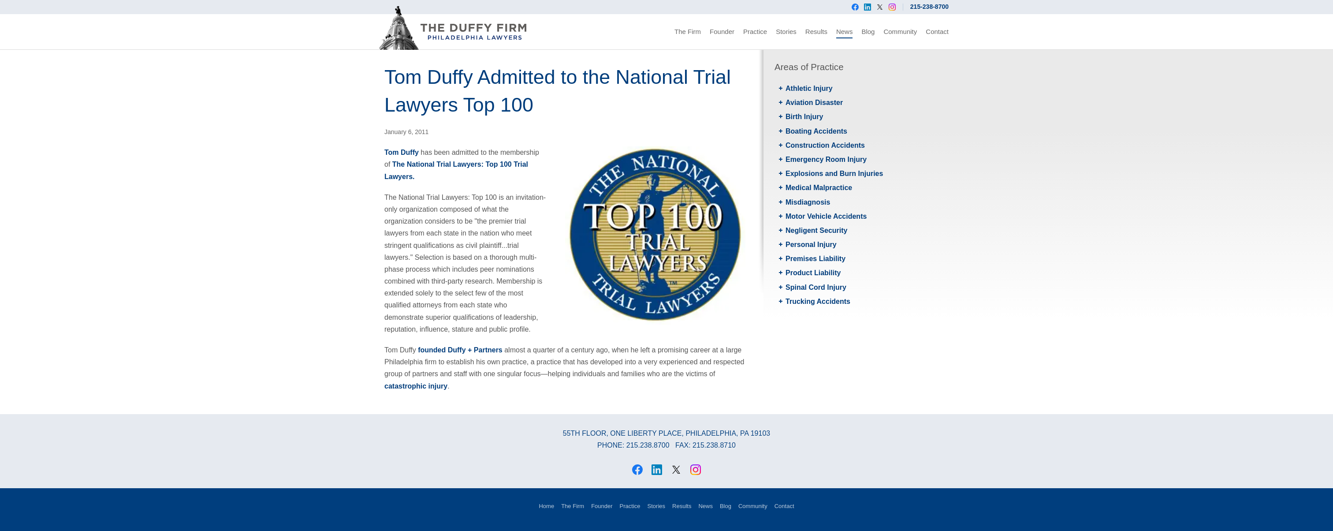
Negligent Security (816, 230)
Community (900, 31)
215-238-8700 (929, 6)
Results (816, 31)
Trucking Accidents (818, 301)
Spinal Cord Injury (816, 287)
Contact (937, 31)
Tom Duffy (401, 152)
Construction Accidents (825, 145)
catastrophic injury (415, 386)
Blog (868, 31)
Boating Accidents (816, 131)
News (844, 31)
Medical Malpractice (819, 187)
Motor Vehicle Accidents (826, 216)
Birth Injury (804, 116)
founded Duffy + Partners (460, 350)
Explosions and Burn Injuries (834, 173)
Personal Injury (811, 244)
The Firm (687, 31)
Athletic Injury (809, 88)
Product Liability (813, 273)
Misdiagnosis (808, 202)
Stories (786, 31)
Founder (722, 31)
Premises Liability (815, 258)
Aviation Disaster (814, 102)
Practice (755, 31)
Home (546, 506)
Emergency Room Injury (826, 159)
